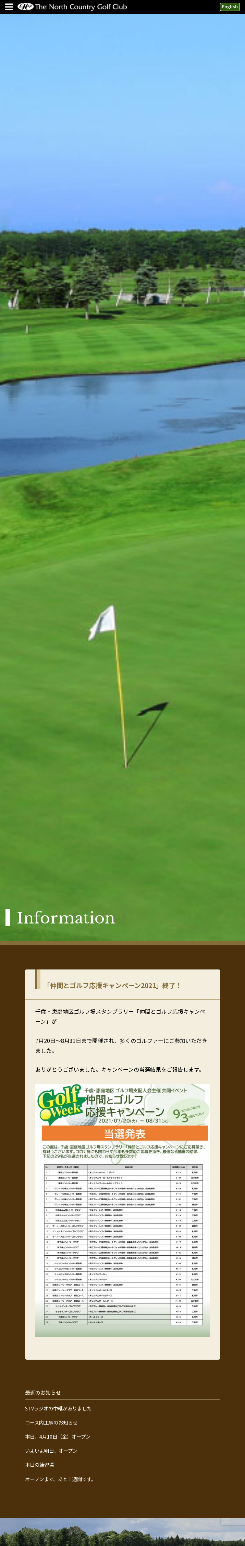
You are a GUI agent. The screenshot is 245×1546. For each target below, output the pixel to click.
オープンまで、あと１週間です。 (60, 1479)
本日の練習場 (39, 1464)
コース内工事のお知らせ (51, 1422)
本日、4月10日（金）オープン (57, 1436)
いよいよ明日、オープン (51, 1450)
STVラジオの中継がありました (58, 1408)
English (230, 6)
